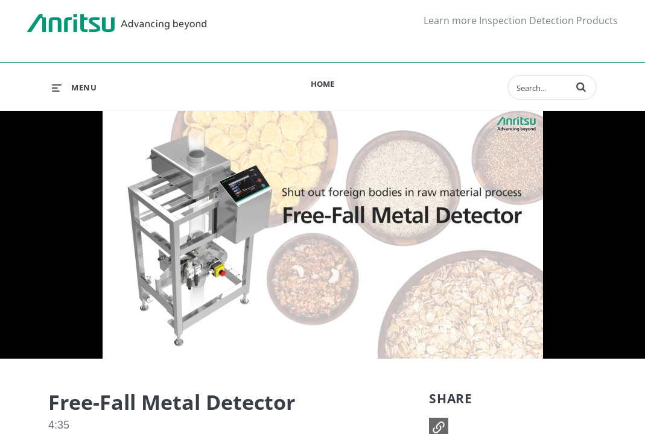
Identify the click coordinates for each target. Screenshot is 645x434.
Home (322, 83)
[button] (581, 87)
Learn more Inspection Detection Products (521, 20)
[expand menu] (74, 87)
